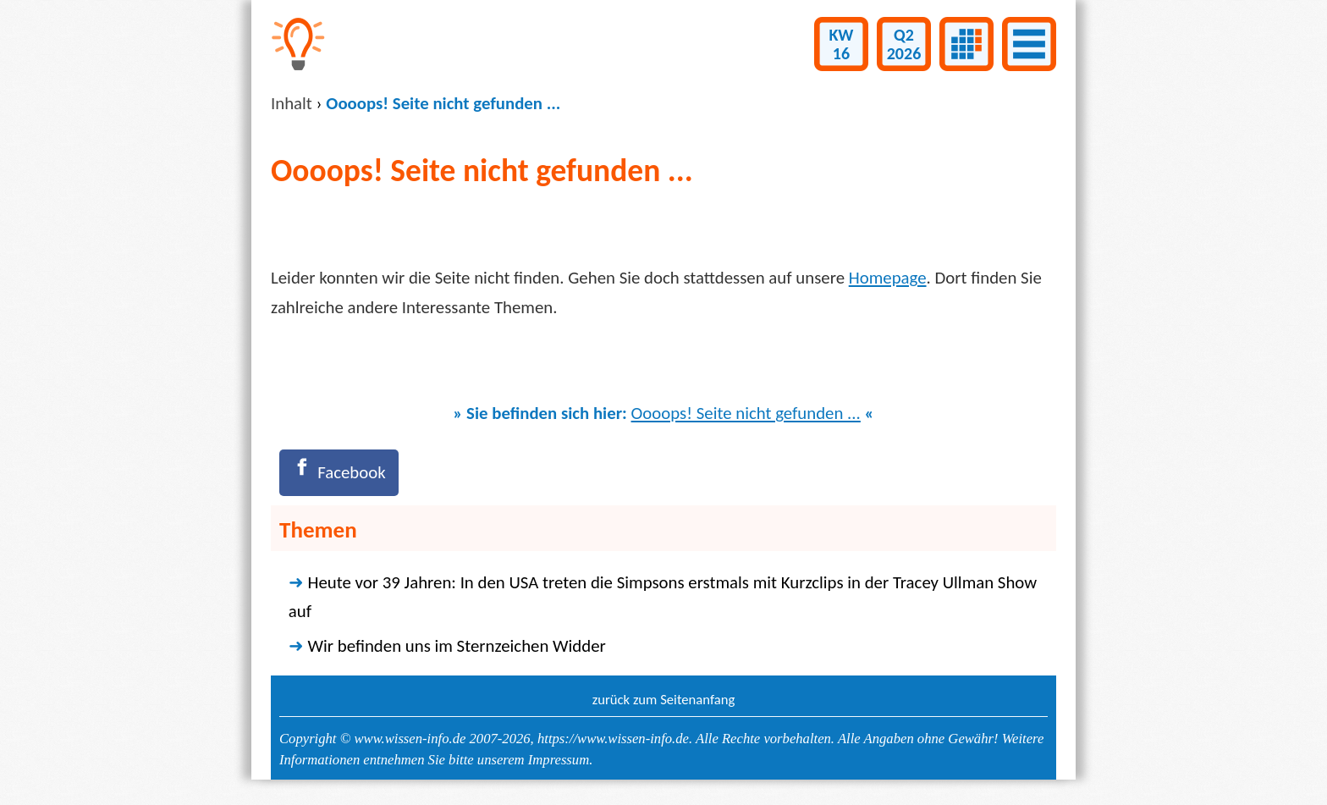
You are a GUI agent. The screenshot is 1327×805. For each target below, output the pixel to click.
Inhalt (291, 103)
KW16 (841, 44)
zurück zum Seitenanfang (663, 699)
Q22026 (904, 44)
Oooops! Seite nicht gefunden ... (746, 413)
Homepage (888, 278)
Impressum (558, 760)
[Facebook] (339, 472)
